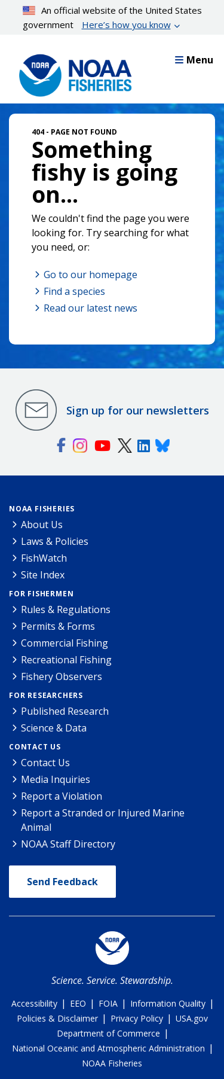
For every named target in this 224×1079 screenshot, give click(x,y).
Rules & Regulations (66, 609)
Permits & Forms (58, 626)
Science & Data (54, 727)
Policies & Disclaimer (57, 1018)
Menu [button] (194, 59)
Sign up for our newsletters (137, 410)
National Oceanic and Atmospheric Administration (108, 1048)
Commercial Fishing (64, 643)
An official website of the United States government (112, 18)
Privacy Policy (137, 1018)
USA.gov (192, 1018)
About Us (42, 524)
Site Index (43, 574)
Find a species (74, 291)
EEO (78, 1003)
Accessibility (34, 1003)
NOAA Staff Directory (68, 844)
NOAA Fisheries (42, 509)
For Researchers (46, 695)
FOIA (108, 1003)
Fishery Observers (61, 676)
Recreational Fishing (66, 659)
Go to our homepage (90, 274)
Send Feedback (62, 881)
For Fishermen (41, 594)
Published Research (65, 711)
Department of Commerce (108, 1033)
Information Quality (167, 1003)
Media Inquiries (55, 779)
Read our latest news (90, 308)
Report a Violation (61, 796)
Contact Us (35, 747)
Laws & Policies (54, 541)
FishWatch (44, 558)
